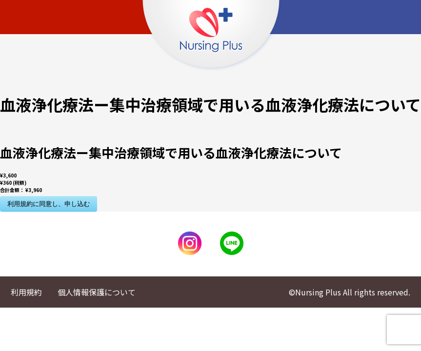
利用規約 (26, 292)
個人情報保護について (97, 292)
